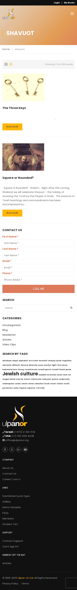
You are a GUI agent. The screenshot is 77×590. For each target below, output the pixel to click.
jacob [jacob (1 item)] (68, 369)
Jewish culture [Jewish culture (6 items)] (20, 373)
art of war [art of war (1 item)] (33, 360)
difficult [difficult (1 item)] (16, 365)
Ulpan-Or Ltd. (26, 578)
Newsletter (9, 334)
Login (57, 2)
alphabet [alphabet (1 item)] (23, 360)
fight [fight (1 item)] (54, 365)
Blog (5, 330)
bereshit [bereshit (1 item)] (43, 360)
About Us (7, 468)
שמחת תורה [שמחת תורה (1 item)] (40, 388)
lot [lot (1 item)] (69, 375)
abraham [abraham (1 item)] (7, 360)
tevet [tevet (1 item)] (53, 383)
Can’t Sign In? (10, 546)
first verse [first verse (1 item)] (62, 365)
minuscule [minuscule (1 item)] (36, 379)
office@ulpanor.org (17, 440)
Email (6, 261)
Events (16, 496)
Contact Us (9, 473)
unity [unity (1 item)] (16, 388)
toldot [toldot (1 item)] (60, 383)
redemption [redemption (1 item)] (8, 383)
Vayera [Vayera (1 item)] (22, 388)
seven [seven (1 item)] (25, 383)
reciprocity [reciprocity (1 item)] (64, 379)
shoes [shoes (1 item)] (31, 383)
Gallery (6, 501)
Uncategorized (11, 325)
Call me (38, 289)
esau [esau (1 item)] (40, 365)
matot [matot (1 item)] (27, 379)
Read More (12, 126)
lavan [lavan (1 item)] (59, 375)
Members (8, 518)
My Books (69, 2)
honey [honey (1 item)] (21, 369)
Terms (25, 583)
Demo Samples (11, 507)
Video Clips (9, 344)
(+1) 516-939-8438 (23, 436)
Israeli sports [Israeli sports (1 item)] (44, 369)
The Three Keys (14, 108)
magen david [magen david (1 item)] (8, 379)
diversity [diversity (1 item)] (33, 365)
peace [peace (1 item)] (55, 379)
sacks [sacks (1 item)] (18, 383)
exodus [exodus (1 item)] (47, 365)
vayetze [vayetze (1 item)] (31, 388)
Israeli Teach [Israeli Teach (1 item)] (58, 369)
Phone (7, 273)
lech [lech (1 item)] (65, 375)
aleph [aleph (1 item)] (15, 360)
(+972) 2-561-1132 (24, 432)
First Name (10, 236)
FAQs (5, 513)
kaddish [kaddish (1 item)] (43, 375)
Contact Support (12, 541)
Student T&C (10, 524)
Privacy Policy (10, 583)
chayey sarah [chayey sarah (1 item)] (54, 360)
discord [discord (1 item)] (24, 365)
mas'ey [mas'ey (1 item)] (19, 379)
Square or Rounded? (18, 178)
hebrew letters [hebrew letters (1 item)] (9, 369)
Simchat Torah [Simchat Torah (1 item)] (42, 383)
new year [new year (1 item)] (46, 379)
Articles (6, 339)
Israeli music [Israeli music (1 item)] (31, 369)
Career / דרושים (11, 479)
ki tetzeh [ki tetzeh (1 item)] (51, 375)
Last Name (10, 249)
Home (6, 49)
